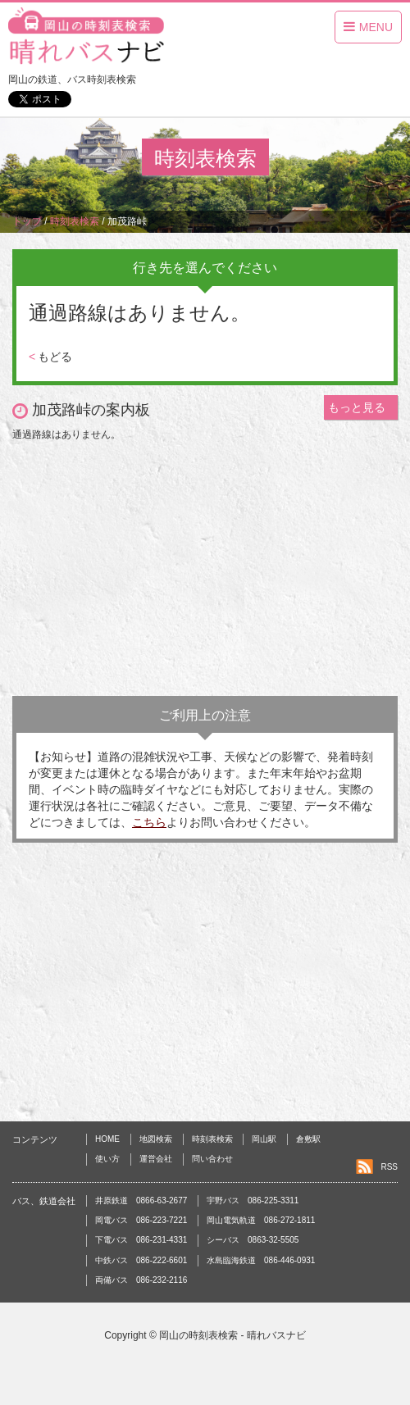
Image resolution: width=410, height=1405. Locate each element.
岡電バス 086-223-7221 (141, 1220)
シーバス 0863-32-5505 (252, 1239)
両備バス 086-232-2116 (141, 1280)
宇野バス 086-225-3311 (252, 1200)
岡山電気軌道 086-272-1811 (261, 1220)
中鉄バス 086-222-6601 (141, 1260)
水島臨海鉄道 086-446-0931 (261, 1260)
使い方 (107, 1158)
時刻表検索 (212, 1139)
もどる (50, 356)
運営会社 (155, 1158)
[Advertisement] (205, 565)
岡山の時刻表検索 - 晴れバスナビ (232, 1335)
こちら (149, 822)
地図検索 (155, 1139)
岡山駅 (264, 1139)
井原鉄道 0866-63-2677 (141, 1200)
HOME (107, 1139)
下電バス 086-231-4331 (141, 1239)
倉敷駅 (308, 1139)
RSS (389, 1166)
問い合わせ (212, 1158)
